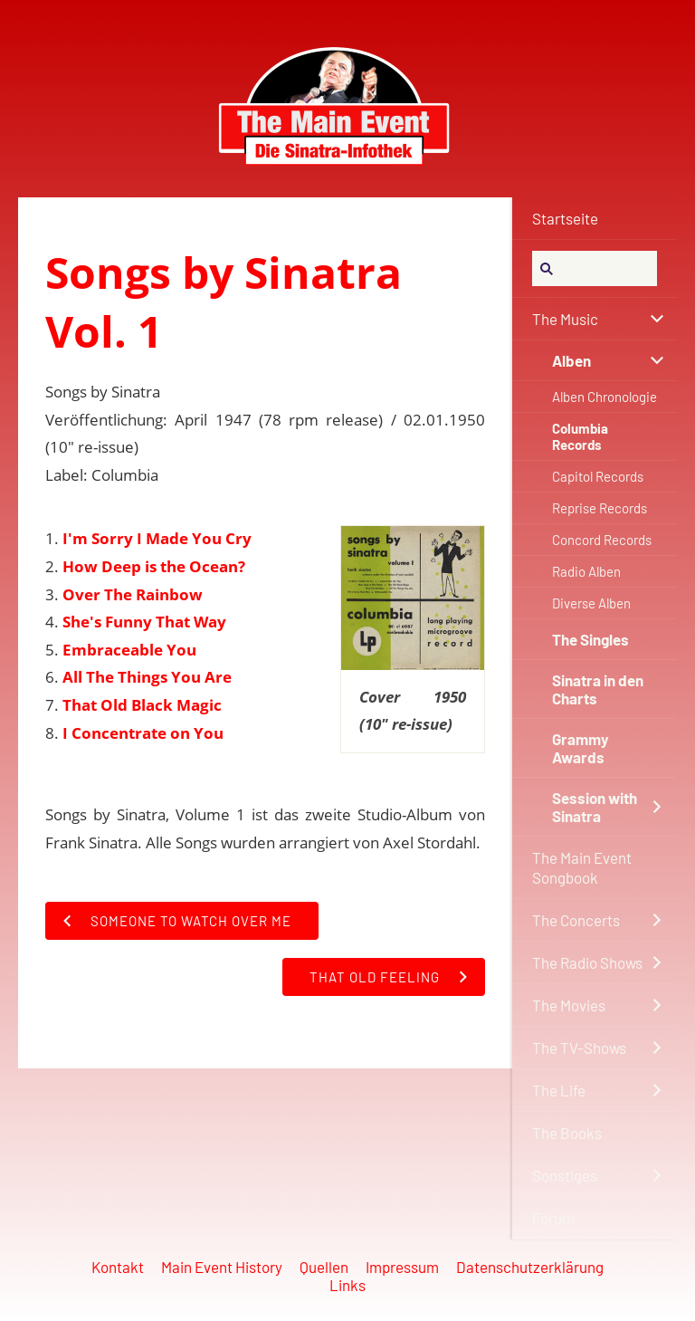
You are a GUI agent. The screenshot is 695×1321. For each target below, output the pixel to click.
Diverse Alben (591, 603)
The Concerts (576, 920)
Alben (571, 360)
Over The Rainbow (132, 594)
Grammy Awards (580, 748)
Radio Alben (586, 571)
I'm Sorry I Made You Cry (157, 538)
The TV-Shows (579, 1048)
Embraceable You (129, 649)
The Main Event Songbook (582, 867)
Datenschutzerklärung (530, 1267)
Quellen (324, 1267)
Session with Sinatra (594, 807)
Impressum (402, 1267)
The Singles (590, 639)
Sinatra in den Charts (597, 689)
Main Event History (221, 1267)
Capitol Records (597, 476)
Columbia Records (580, 436)
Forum (553, 1218)
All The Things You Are (147, 676)
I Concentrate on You (143, 733)
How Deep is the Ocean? (153, 566)
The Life (559, 1090)
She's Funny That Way (144, 621)
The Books (567, 1133)
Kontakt (117, 1267)
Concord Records (602, 539)
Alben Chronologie (604, 396)
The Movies (568, 1005)
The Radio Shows (587, 962)
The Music (565, 319)
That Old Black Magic (142, 704)
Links (347, 1285)
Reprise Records (599, 508)
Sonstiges (564, 1175)
